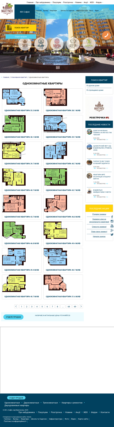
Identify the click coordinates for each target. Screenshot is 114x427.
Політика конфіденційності (15, 421)
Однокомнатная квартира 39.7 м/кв (63, 137)
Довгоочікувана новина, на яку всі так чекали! (102, 132)
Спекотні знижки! (99, 227)
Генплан (39, 10)
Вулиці (45, 10)
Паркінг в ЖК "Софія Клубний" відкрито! (101, 162)
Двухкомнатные (31, 403)
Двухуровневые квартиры (16, 405)
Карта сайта (83, 419)
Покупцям (57, 2)
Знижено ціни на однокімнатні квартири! (99, 220)
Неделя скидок (99, 236)
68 (69, 306)
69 (75, 306)
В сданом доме (93, 86)
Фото (91, 10)
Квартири (53, 10)
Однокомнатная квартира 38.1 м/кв (63, 110)
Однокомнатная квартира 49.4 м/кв (63, 243)
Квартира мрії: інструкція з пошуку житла (102, 177)
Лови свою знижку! (99, 232)
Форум (99, 2)
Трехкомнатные (50, 403)
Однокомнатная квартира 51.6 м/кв (63, 297)
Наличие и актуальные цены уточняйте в (52, 315)
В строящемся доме (95, 90)
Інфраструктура (82, 10)
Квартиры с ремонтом (72, 403)
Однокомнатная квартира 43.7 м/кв (63, 190)
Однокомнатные (12, 403)
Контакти (105, 412)
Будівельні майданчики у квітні (102, 191)
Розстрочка (68, 2)
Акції (86, 2)
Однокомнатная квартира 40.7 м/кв (63, 164)
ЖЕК (92, 2)
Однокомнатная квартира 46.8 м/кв (63, 217)
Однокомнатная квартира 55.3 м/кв (21, 110)
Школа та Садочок (67, 10)
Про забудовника (43, 2)
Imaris (29, 417)
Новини (78, 2)
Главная (30, 2)
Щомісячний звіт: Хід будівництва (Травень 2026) (102, 148)
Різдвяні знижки (99, 214)
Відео (97, 10)
